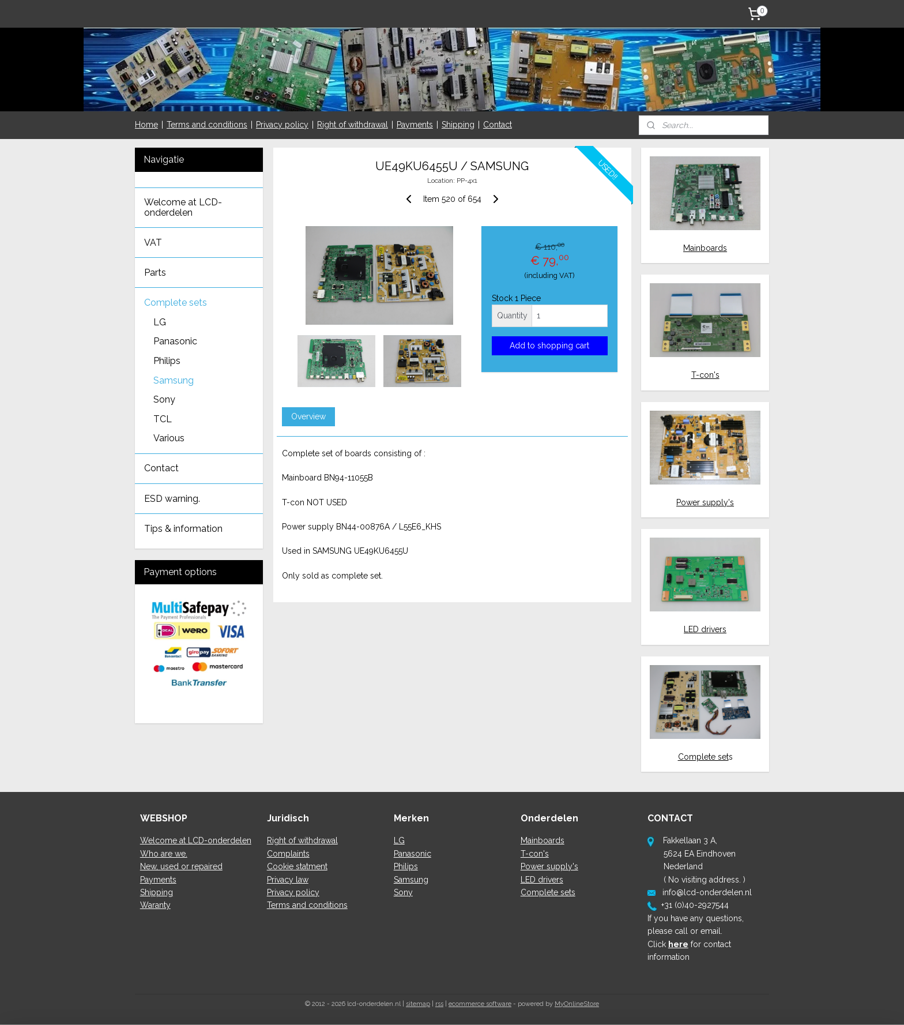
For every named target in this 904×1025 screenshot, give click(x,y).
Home (146, 124)
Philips (166, 360)
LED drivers (705, 629)
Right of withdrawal (352, 124)
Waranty (155, 905)
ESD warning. (172, 498)
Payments (415, 124)
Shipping (458, 124)
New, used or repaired (181, 866)
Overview (308, 416)
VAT (153, 242)
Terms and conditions (207, 124)
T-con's (705, 375)
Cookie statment (297, 866)
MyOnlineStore (577, 1004)
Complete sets (175, 302)
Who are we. (163, 853)
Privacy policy (282, 124)
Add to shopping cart (549, 345)
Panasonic (175, 341)
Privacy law (287, 879)
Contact (497, 124)
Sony (164, 399)
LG (159, 322)
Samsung (173, 380)
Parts (155, 272)
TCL (162, 419)
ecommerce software (480, 1004)
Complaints (288, 853)
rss (439, 1004)
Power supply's (705, 502)
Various (168, 438)
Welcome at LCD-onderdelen (183, 207)
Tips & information (183, 528)
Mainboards (705, 248)
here (678, 944)
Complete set (703, 756)
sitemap (418, 1004)
